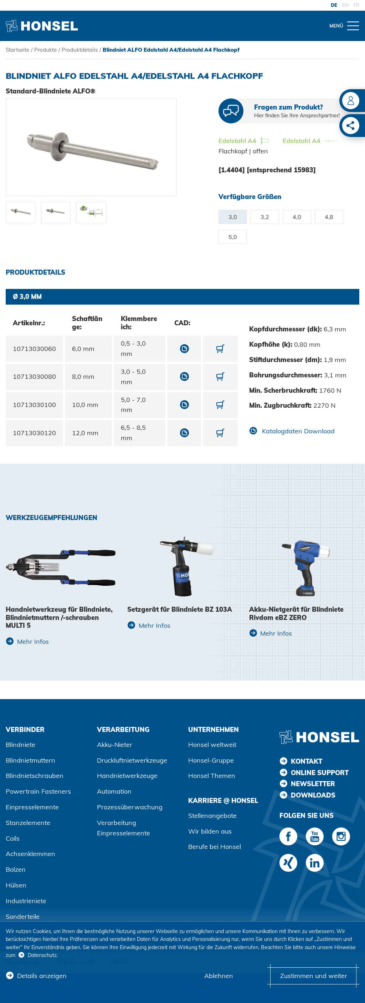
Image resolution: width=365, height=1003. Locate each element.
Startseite (17, 49)
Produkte (45, 49)
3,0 (232, 216)
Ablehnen (218, 976)
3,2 (265, 216)
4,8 (329, 216)
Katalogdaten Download (297, 431)
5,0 (232, 236)
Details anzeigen (42, 976)
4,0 (297, 216)
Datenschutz (42, 955)
